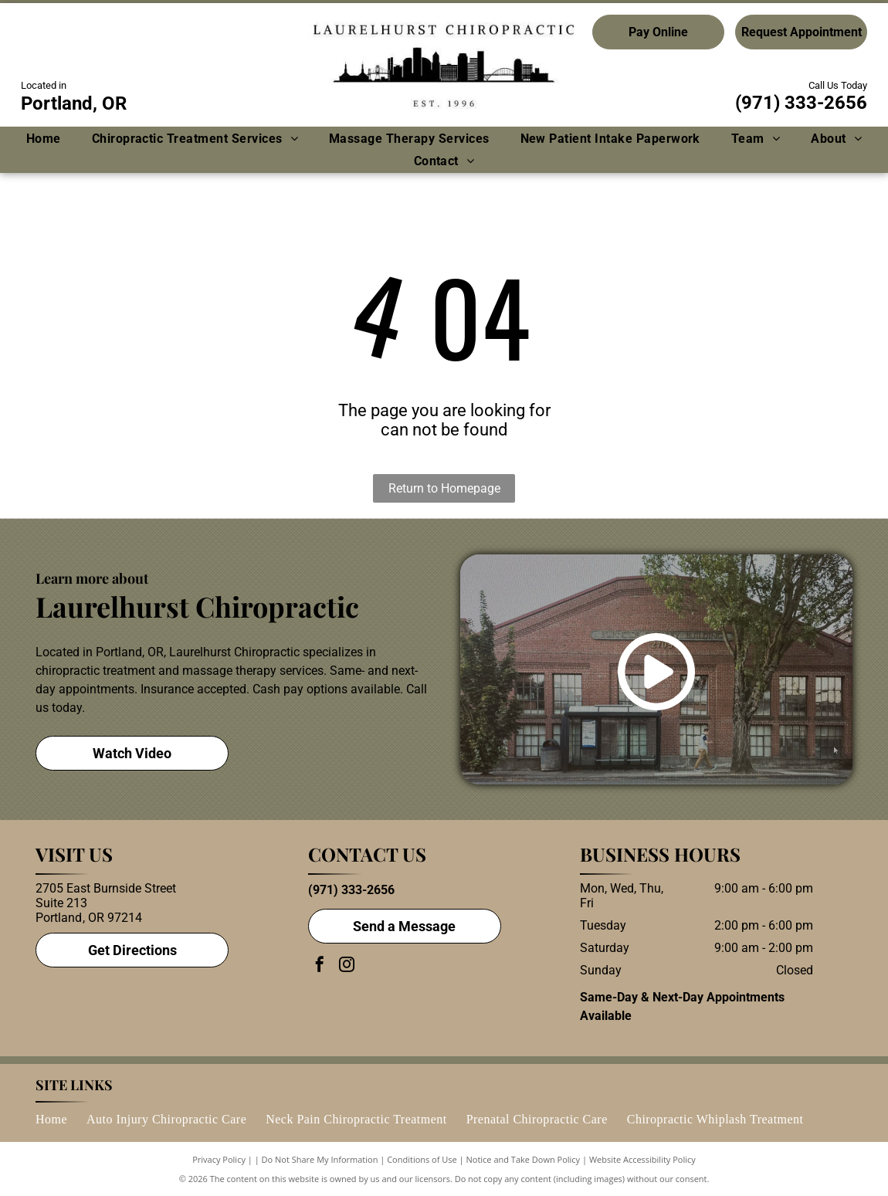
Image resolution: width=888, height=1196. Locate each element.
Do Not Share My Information (320, 1159)
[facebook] (319, 966)
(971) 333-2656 (801, 103)
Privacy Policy (219, 1159)
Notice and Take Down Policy (523, 1159)
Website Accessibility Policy (642, 1159)
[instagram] (346, 966)
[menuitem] (43, 138)
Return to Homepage (444, 488)
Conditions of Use (422, 1159)
